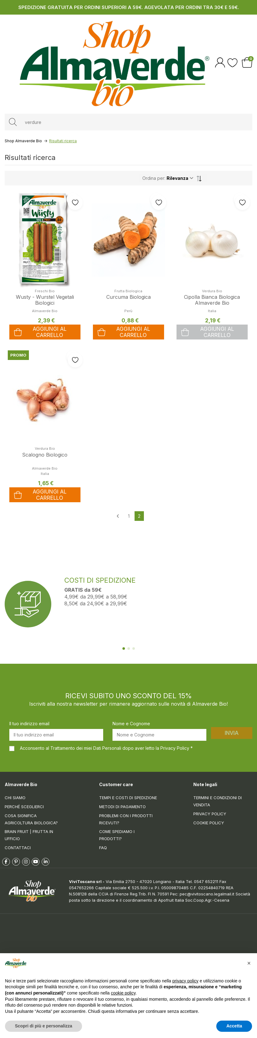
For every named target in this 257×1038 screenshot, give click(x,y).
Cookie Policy (208, 822)
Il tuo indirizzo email (29, 723)
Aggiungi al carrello (207, 332)
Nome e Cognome (131, 723)
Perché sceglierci (24, 806)
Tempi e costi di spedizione (128, 797)
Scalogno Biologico (44, 455)
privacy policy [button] (185, 980)
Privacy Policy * (176, 748)
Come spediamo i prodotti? (117, 835)
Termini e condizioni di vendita (217, 801)
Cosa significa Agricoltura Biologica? (31, 819)
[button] (249, 963)
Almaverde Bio (44, 468)
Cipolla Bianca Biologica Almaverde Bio (212, 300)
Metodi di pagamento (122, 806)
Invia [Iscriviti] (232, 733)
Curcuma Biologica (128, 297)
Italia (212, 311)
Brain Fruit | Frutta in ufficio (29, 835)
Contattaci (18, 847)
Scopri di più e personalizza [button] (43, 1025)
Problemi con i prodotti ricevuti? (126, 819)
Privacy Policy (209, 813)
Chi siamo (15, 797)
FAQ (103, 847)
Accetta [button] (234, 1025)
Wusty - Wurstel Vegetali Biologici (45, 300)
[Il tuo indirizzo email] (56, 735)
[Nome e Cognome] (159, 735)
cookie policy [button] (123, 992)
